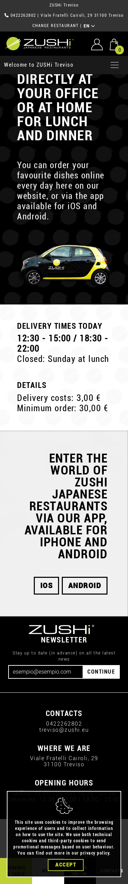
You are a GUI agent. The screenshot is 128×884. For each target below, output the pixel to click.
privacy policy (94, 853)
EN (90, 26)
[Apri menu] (114, 65)
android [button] (84, 586)
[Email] (45, 672)
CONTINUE (101, 671)
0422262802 (23, 15)
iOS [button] (46, 586)
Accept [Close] (65, 865)
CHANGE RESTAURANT (55, 25)
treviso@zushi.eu (64, 730)
